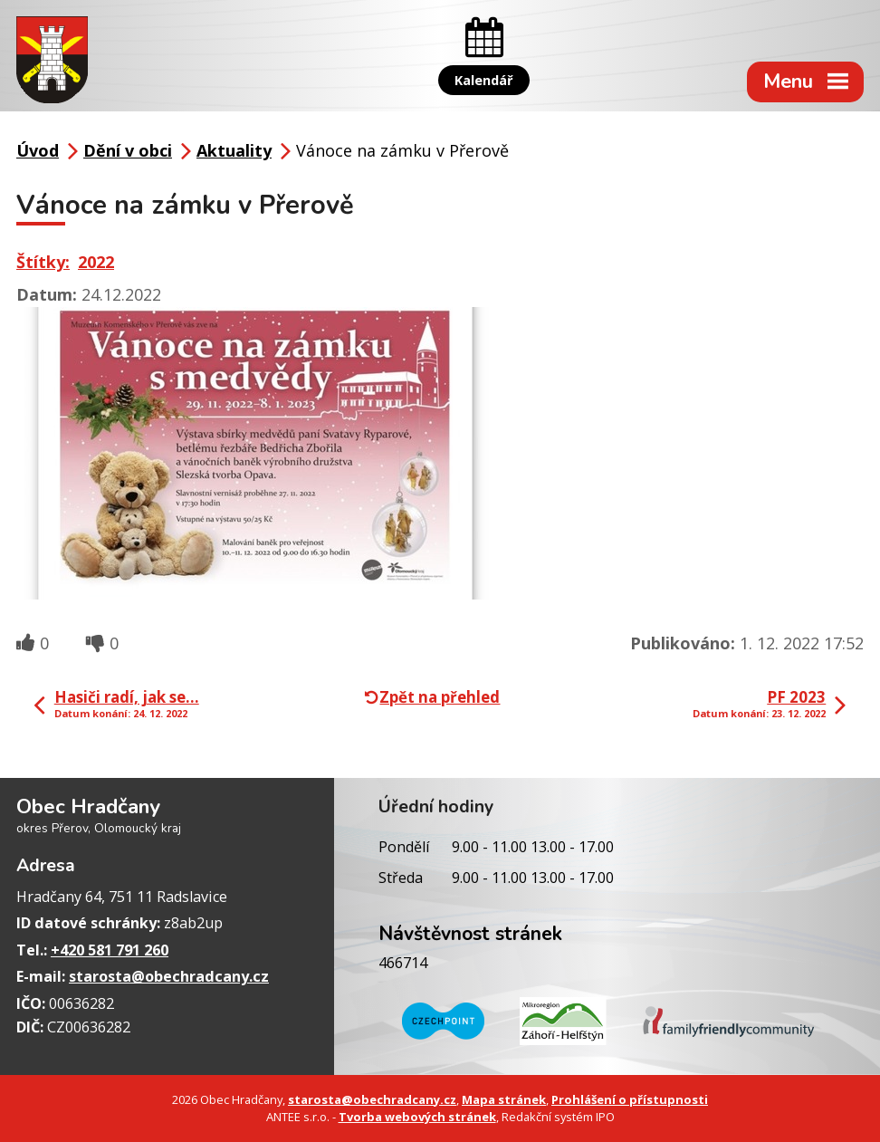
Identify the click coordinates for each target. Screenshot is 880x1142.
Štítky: (43, 262)
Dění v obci (127, 150)
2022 (96, 262)
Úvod (37, 150)
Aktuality (234, 150)
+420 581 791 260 (109, 950)
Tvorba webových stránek (417, 1116)
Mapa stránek (504, 1099)
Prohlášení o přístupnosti (629, 1099)
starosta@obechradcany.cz (169, 976)
